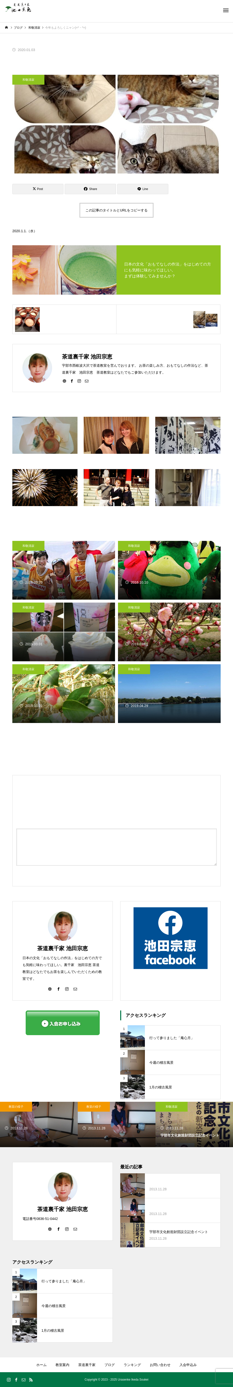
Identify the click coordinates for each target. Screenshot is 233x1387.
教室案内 (62, 1365)
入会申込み (188, 1365)
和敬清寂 (28, 79)
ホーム (41, 1365)
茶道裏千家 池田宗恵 (62, 948)
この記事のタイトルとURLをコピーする (116, 210)
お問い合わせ (160, 1365)
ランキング (132, 1365)
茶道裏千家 (87, 1365)
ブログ (109, 1365)
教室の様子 (16, 1106)
